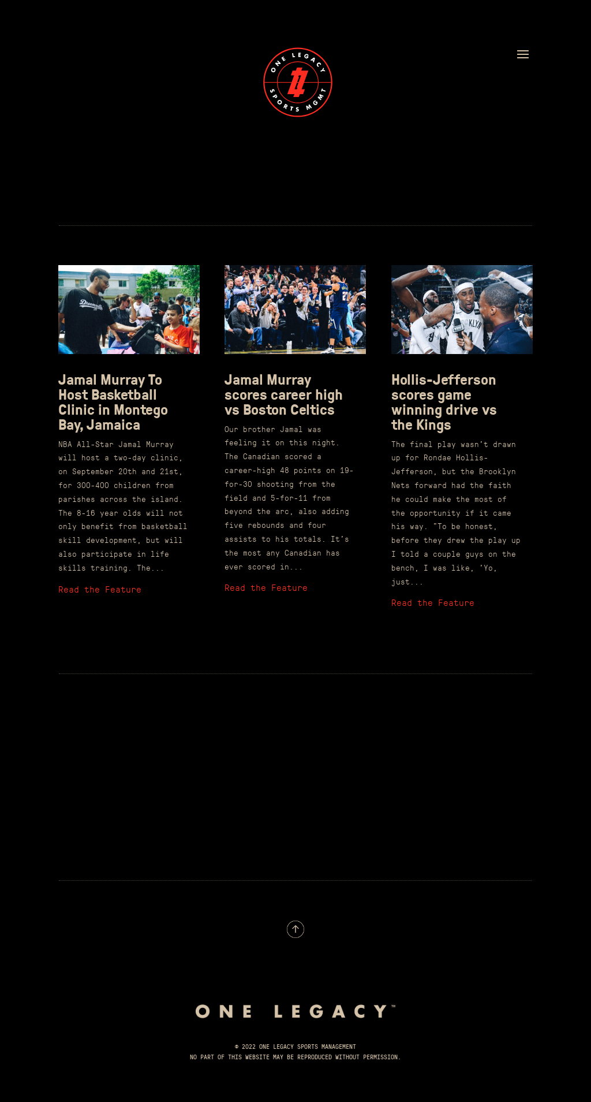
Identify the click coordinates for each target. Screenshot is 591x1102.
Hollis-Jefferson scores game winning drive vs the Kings (444, 401)
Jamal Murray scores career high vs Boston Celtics (284, 393)
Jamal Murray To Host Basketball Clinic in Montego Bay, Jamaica (113, 401)
